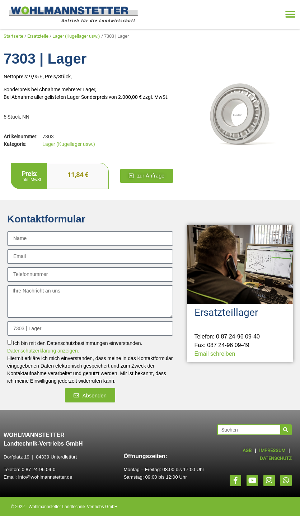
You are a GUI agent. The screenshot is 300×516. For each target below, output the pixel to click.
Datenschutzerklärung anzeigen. (43, 351)
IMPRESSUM (272, 450)
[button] (290, 14)
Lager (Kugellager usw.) (76, 36)
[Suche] (285, 429)
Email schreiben (214, 354)
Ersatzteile (37, 36)
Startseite (13, 36)
